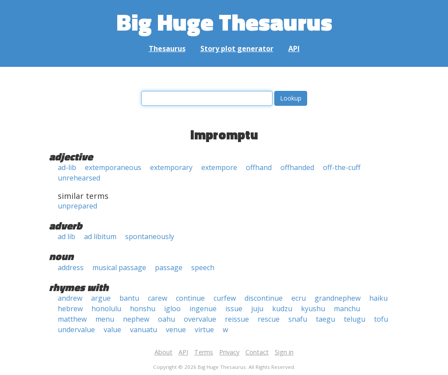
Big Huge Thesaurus (224, 21)
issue (233, 308)
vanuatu (143, 329)
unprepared (77, 206)
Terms (203, 352)
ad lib (66, 236)
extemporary (171, 167)
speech (202, 267)
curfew (225, 298)
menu (104, 319)
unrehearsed (79, 178)
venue (176, 329)
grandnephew (337, 298)
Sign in (284, 352)
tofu (381, 319)
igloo (172, 308)
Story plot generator (236, 48)
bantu (129, 298)
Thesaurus (167, 48)
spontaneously (149, 236)
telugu (354, 319)
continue (190, 298)
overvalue (200, 319)
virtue (204, 329)
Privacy (229, 352)
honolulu (106, 308)
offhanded (297, 167)
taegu (325, 319)
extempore (219, 167)
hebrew (70, 308)
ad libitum (100, 236)
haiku (378, 298)
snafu (297, 319)
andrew (70, 298)
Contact (257, 352)
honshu (142, 308)
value (112, 329)
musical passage (119, 267)
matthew (72, 319)
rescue (269, 319)
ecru (298, 298)
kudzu (282, 308)
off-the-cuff (341, 167)
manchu (347, 308)
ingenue (203, 308)
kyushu (313, 308)
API (294, 48)
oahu (166, 319)
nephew (136, 319)
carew (157, 298)
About (163, 352)
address (71, 267)
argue (101, 298)
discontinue (264, 298)
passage (168, 267)
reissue (237, 319)
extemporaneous (113, 167)
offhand (259, 167)
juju (257, 308)
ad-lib (67, 167)
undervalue (76, 329)
